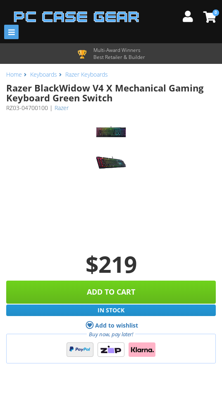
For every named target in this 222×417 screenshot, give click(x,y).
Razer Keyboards (86, 74)
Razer (62, 108)
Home (14, 74)
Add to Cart (111, 292)
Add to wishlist (112, 325)
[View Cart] (208, 17)
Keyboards (43, 74)
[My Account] (191, 15)
